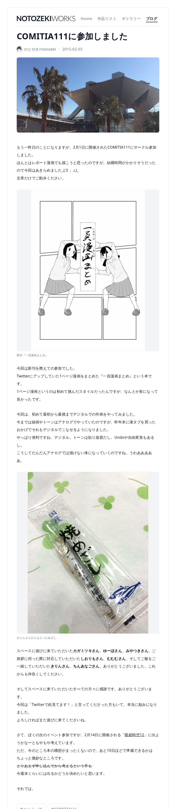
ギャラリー (131, 18)
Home (86, 18)
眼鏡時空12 (134, 734)
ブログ (151, 18)
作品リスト (107, 18)
